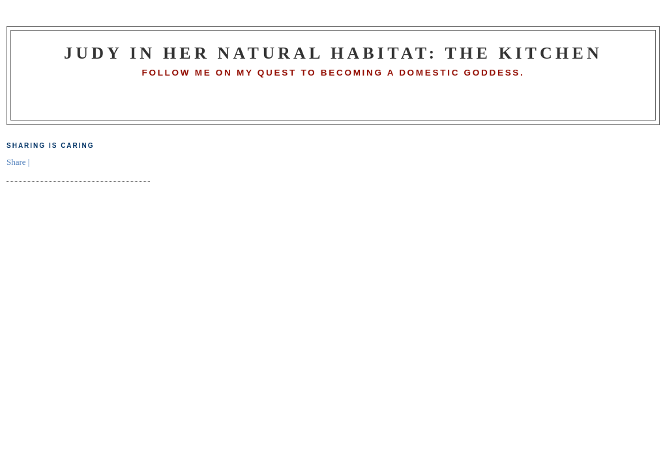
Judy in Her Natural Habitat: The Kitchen (333, 53)
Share (16, 162)
